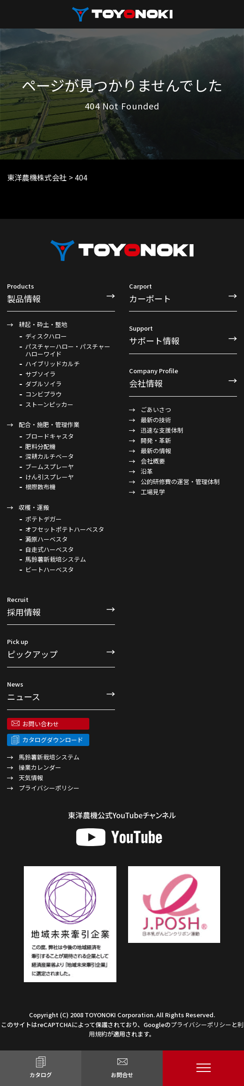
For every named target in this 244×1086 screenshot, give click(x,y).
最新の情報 (156, 450)
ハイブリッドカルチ (52, 364)
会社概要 (153, 460)
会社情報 (183, 377)
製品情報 (61, 292)
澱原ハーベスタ (46, 539)
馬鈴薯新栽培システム (55, 559)
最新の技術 (156, 419)
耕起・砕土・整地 (43, 324)
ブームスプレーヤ (49, 467)
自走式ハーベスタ (49, 549)
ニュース (61, 690)
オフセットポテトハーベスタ (64, 529)
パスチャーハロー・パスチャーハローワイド (67, 350)
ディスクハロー (46, 336)
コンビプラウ (43, 394)
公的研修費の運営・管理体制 (180, 481)
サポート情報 (183, 335)
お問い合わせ (40, 723)
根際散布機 (40, 487)
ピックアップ (61, 648)
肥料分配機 (40, 446)
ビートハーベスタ (49, 569)
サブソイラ (40, 374)
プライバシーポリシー (49, 787)
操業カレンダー (40, 767)
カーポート (183, 292)
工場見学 (153, 491)
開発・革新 (156, 440)
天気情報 (31, 777)
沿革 (147, 471)
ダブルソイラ (43, 384)
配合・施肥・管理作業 (49, 424)
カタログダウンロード (52, 739)
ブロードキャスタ (49, 436)
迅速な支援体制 (162, 430)
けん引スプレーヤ (49, 477)
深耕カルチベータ (49, 456)
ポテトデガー (43, 519)
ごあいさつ (156, 409)
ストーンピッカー (49, 404)
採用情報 (61, 606)
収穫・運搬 (34, 507)
